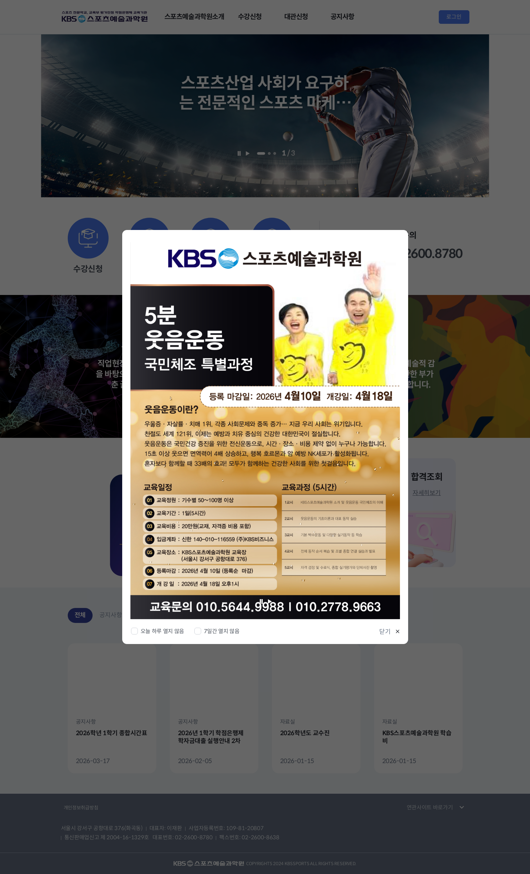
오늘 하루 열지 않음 (162, 631)
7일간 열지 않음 (222, 631)
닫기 (385, 632)
